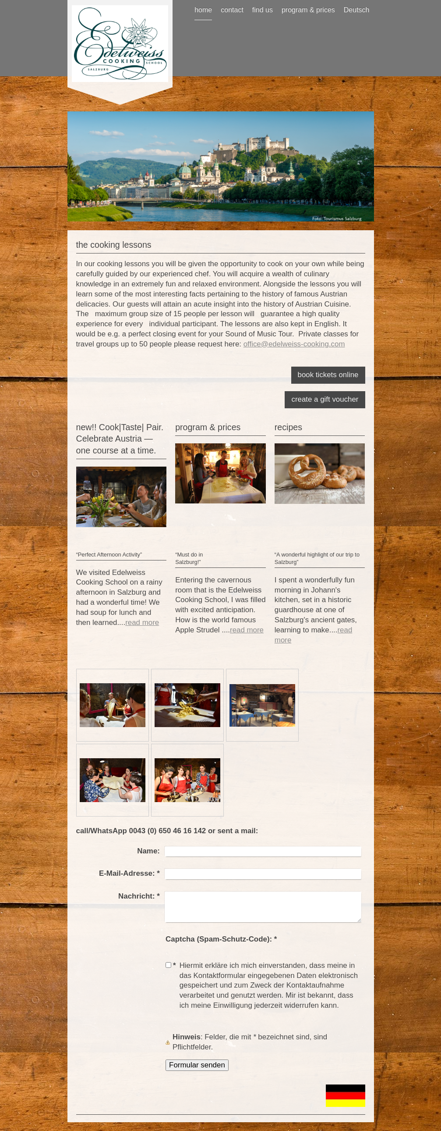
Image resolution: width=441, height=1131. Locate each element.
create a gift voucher (324, 399)
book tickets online (328, 375)
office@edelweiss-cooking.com (294, 344)
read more (142, 622)
